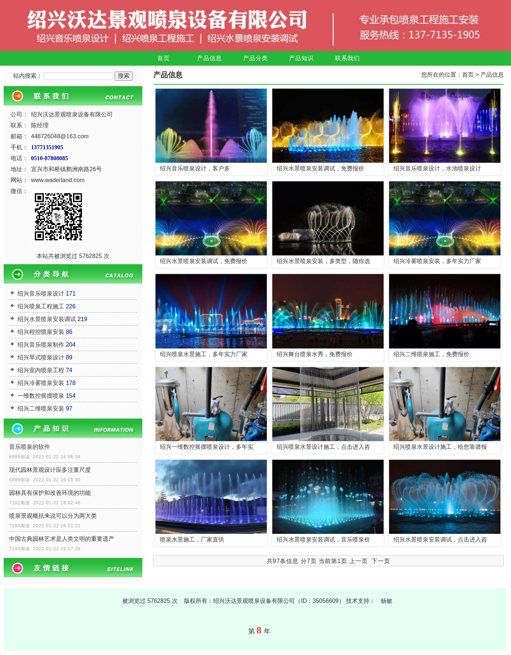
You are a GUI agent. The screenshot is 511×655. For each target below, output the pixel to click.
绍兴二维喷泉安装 (41, 408)
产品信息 (209, 58)
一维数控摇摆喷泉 (41, 396)
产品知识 (301, 58)
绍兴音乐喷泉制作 (41, 345)
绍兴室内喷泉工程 (41, 370)
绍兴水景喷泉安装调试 (47, 319)
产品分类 (255, 58)
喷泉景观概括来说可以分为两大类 (53, 516)
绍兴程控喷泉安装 (41, 332)
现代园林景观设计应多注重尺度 (50, 470)
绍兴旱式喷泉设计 (41, 357)
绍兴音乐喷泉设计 (41, 293)
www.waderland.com (58, 180)
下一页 (381, 561)
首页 (163, 58)
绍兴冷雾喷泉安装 (41, 383)
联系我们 (347, 58)
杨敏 (386, 601)
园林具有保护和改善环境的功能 (50, 493)
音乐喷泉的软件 (29, 447)
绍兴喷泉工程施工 (41, 306)
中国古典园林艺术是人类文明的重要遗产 (61, 539)
